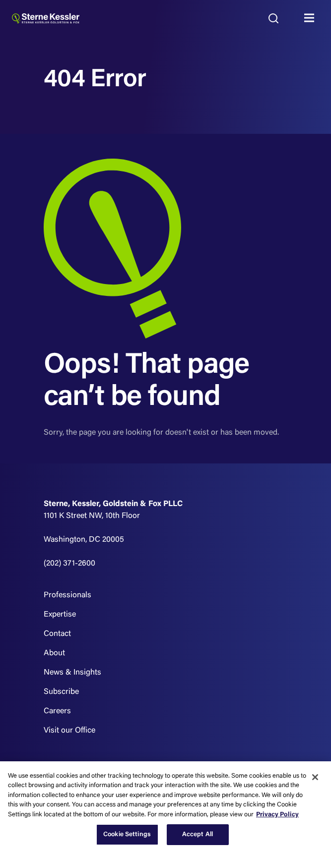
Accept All (197, 834)
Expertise (60, 615)
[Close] (315, 777)
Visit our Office (69, 731)
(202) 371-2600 (69, 564)
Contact (57, 634)
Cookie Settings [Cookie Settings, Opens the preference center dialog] (127, 834)
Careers (57, 711)
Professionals (67, 595)
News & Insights (72, 673)
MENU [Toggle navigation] (311, 18)
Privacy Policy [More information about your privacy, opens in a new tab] (277, 814)
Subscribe (61, 692)
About (54, 653)
